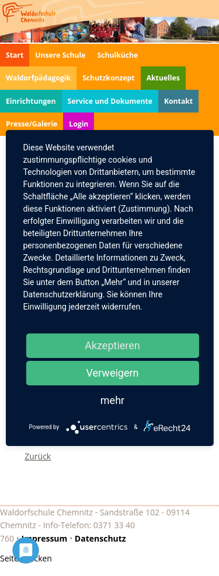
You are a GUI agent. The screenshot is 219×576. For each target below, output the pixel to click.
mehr (112, 400)
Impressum (45, 538)
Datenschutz (100, 538)
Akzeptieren (112, 345)
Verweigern (112, 373)
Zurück (38, 456)
